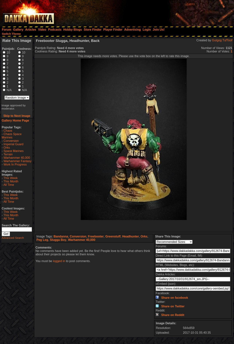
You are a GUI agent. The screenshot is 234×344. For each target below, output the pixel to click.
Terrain (8, 154)
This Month (10, 181)
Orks (7, 147)
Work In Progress (15, 164)
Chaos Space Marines (12, 135)
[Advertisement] (183, 12)
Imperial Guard (13, 144)
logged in (59, 261)
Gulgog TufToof (222, 40)
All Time (8, 184)
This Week (10, 178)
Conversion (11, 140)
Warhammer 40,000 (17, 157)
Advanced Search (13, 237)
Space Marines (14, 151)
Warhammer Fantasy (18, 161)
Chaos (8, 130)
